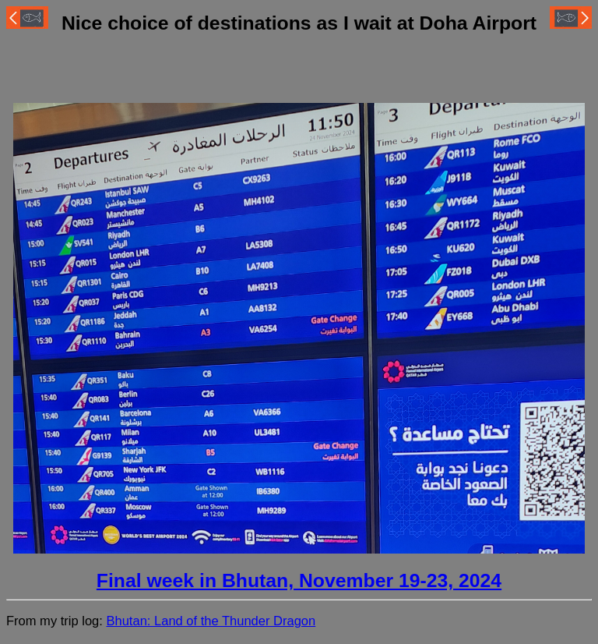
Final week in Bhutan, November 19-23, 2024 (299, 580)
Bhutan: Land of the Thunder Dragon (210, 621)
